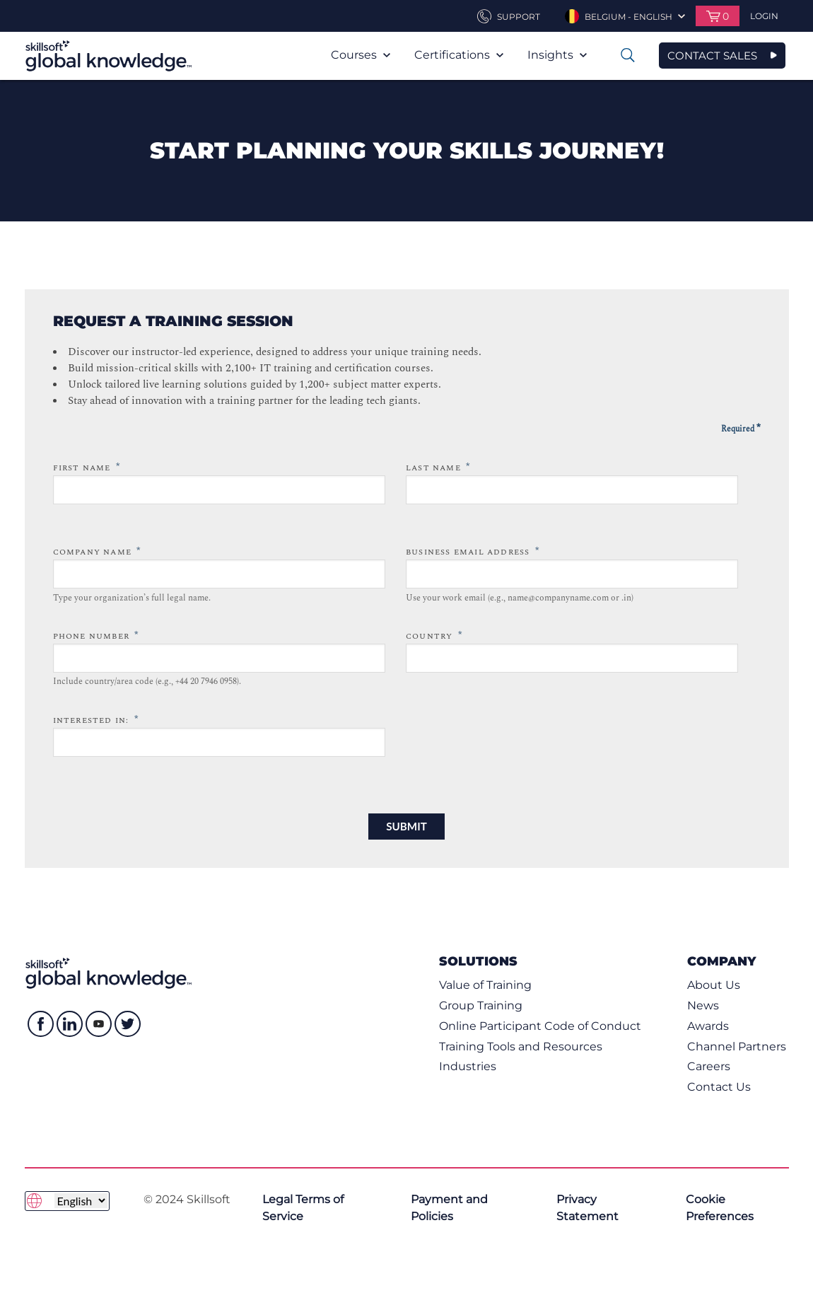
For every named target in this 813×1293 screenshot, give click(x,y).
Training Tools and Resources (520, 1046)
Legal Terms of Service (303, 1208)
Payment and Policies (449, 1208)
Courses (360, 55)
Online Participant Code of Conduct (540, 1026)
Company (721, 960)
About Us (713, 985)
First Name (86, 467)
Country (434, 635)
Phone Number (96, 635)
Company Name (97, 551)
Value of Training (485, 985)
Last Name (438, 467)
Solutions (478, 960)
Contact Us (719, 1087)
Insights (557, 55)
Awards (708, 1026)
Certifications (458, 55)
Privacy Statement (587, 1208)
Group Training (480, 1005)
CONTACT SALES (712, 55)
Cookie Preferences (720, 1208)
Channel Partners (736, 1046)
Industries (467, 1066)
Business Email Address (472, 551)
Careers (708, 1066)
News (703, 1005)
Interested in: (96, 720)
